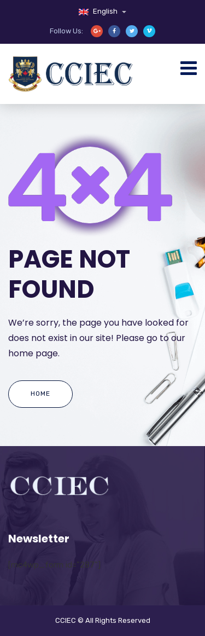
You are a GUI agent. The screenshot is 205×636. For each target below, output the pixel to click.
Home (40, 393)
